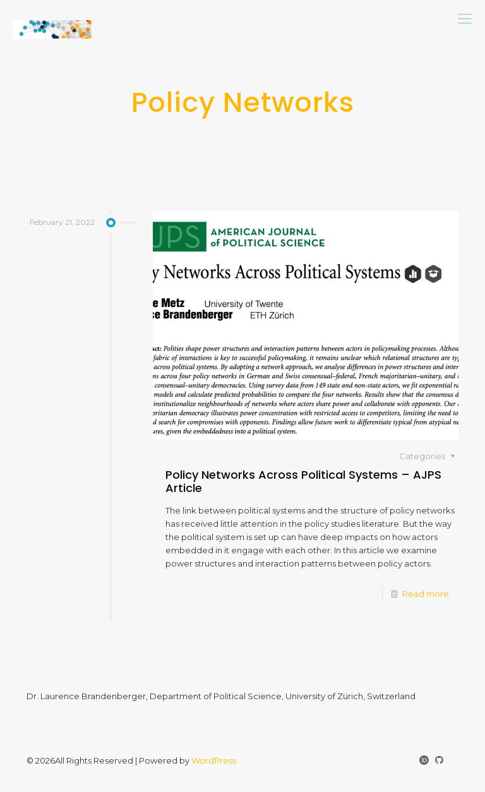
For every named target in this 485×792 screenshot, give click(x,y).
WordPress (213, 760)
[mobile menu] (465, 19)
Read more (425, 594)
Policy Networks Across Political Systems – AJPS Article (303, 481)
